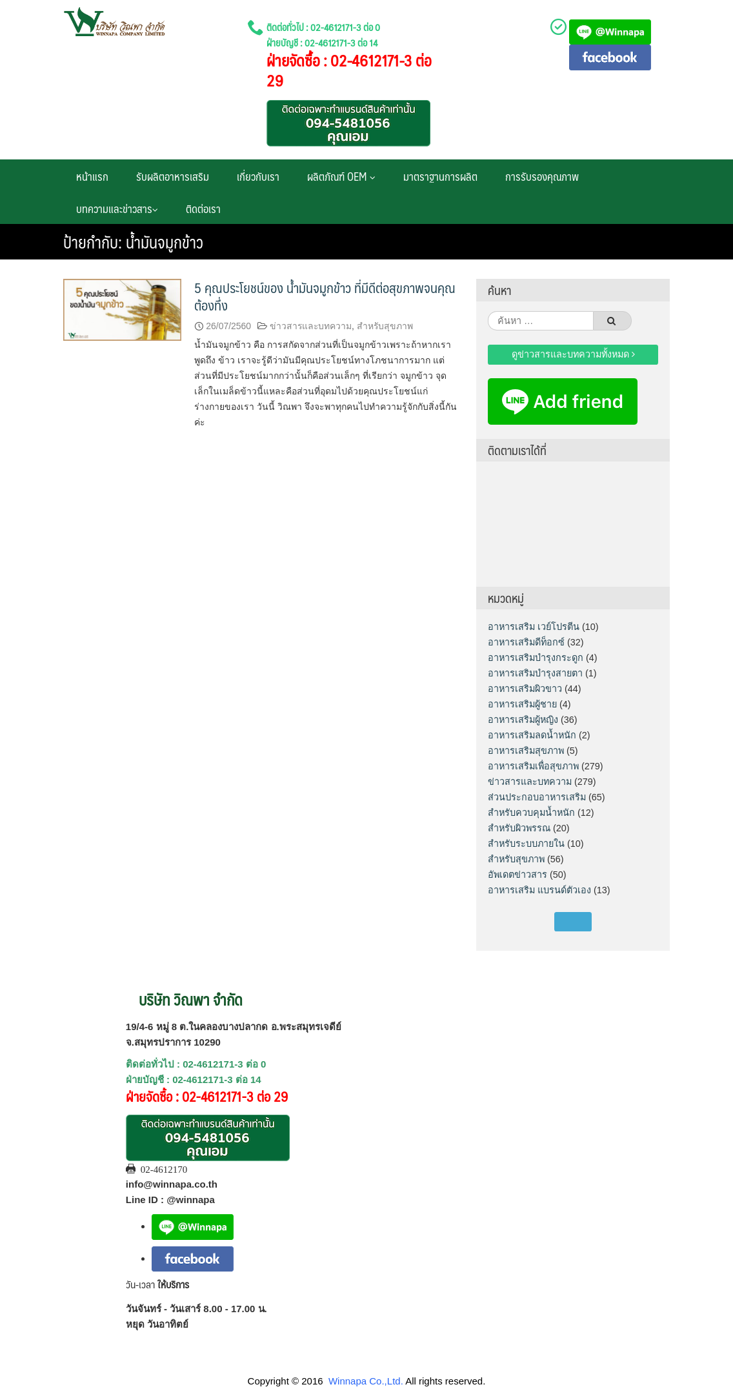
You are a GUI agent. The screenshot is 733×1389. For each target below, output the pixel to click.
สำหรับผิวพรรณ (519, 828)
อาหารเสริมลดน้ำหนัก (532, 735)
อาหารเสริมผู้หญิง (523, 720)
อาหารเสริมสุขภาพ (526, 750)
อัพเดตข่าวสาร (517, 874)
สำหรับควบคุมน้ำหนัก (531, 812)
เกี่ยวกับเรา (258, 176)
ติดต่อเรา (203, 208)
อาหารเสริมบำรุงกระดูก (535, 658)
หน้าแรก (92, 176)
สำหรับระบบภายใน (526, 843)
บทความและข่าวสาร (117, 208)
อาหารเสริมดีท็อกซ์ (526, 642)
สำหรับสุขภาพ (385, 326)
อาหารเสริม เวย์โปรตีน (533, 627)
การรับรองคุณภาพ (542, 176)
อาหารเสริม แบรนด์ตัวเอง (539, 890)
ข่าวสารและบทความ (311, 326)
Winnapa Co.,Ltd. (365, 1380)
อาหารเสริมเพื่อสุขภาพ (533, 766)
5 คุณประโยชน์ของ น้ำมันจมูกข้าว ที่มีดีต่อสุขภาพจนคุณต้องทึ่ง (325, 296)
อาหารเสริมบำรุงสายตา (535, 673)
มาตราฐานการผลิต (440, 176)
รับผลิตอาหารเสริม (172, 176)
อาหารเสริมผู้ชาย (522, 704)
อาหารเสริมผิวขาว (525, 689)
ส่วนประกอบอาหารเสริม (537, 797)
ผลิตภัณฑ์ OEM (341, 176)
